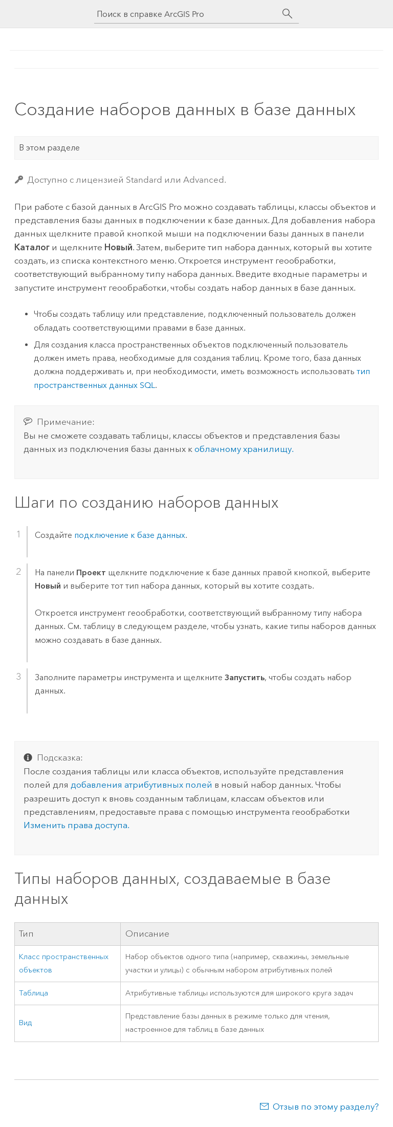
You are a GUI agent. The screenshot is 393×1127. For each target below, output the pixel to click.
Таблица (33, 993)
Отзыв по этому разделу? (326, 1106)
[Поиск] (287, 14)
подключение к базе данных (129, 535)
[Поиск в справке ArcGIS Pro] (186, 14)
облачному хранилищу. (244, 449)
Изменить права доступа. (76, 825)
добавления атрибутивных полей (141, 784)
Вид (25, 1023)
